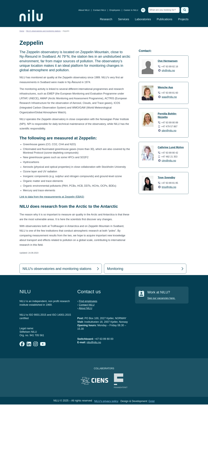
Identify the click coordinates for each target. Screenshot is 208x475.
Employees (114, 10)
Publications (164, 19)
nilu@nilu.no (94, 412)
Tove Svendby (166, 247)
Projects (183, 19)
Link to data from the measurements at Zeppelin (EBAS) (51, 267)
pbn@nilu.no (169, 201)
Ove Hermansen (168, 131)
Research (106, 19)
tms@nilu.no (169, 257)
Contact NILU (99, 10)
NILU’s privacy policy (106, 471)
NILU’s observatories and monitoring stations (43, 31)
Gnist (151, 471)
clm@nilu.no (169, 231)
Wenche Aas (165, 157)
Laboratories (143, 19)
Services (123, 19)
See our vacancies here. (161, 368)
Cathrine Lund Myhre (171, 217)
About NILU (84, 10)
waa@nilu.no (169, 167)
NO (143, 10)
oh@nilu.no (168, 141)
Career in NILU (131, 10)
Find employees (88, 371)
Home (21, 31)
